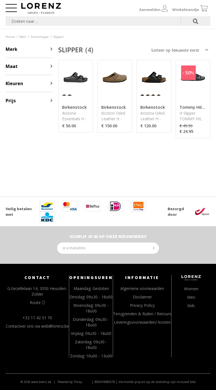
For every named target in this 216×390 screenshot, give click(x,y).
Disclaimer (142, 297)
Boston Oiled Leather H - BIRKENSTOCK (115, 118)
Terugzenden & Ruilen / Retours (142, 313)
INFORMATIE (142, 277)
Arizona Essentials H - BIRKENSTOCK (75, 118)
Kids (191, 305)
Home (10, 37)
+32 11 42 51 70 (37, 317)
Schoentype (40, 37)
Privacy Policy (142, 305)
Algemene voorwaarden (142, 288)
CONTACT (37, 277)
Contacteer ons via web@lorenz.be (37, 326)
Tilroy (77, 382)
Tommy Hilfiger (195, 107)
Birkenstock (74, 107)
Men (22, 37)
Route (37, 302)
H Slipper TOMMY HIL (190, 115)
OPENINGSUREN (91, 277)
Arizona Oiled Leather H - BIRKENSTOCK (154, 118)
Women (191, 288)
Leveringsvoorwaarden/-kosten (142, 322)
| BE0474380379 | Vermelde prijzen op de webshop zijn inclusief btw (144, 382)
